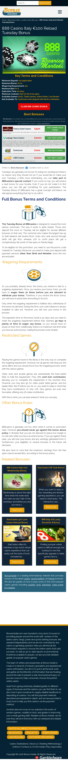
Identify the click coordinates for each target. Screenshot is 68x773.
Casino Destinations (19, 744)
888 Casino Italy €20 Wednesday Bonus (17, 469)
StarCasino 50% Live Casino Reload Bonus (17, 521)
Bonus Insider (30, 754)
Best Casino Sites (14, 20)
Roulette (31, 733)
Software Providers (41, 737)
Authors (16, 747)
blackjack (46, 585)
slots (38, 585)
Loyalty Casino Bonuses (29, 20)
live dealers (9, 588)
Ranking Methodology (50, 744)
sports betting (37, 578)
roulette (31, 585)
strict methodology (43, 123)
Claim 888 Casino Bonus (34, 106)
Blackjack (15, 733)
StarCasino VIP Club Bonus (51, 467)
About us (34, 744)
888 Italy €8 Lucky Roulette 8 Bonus (51, 521)
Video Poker (50, 733)
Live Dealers (16, 737)
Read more (17, 510)
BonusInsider (10, 575)
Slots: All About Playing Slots (27, 728)
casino (27, 578)
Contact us (26, 747)
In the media (39, 747)
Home (4, 20)
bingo (52, 578)
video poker (57, 585)
